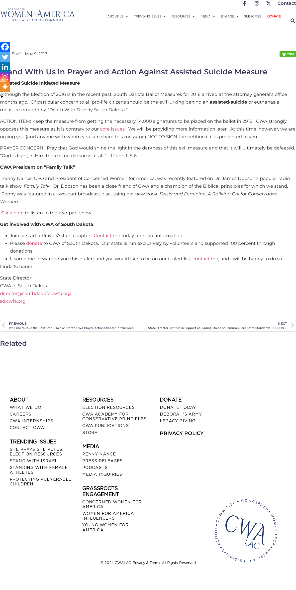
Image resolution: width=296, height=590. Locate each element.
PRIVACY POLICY (181, 433)
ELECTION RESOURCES (108, 407)
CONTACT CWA (27, 427)
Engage (229, 16)
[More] (5, 87)
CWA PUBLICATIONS (105, 425)
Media (208, 16)
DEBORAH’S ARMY (181, 414)
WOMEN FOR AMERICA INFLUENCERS (108, 516)
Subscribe (252, 16)
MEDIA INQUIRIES (102, 474)
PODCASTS (94, 467)
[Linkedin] (5, 67)
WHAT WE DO (25, 407)
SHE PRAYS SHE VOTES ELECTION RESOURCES (36, 451)
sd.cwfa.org (12, 301)
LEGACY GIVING (177, 421)
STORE (90, 432)
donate (34, 243)
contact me (205, 259)
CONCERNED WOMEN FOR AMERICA (112, 504)
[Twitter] (5, 57)
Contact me (107, 235)
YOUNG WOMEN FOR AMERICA (105, 527)
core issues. (113, 129)
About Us (117, 16)
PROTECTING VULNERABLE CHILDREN (41, 481)
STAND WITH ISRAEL (34, 460)
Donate (274, 16)
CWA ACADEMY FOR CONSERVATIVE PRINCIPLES (114, 416)
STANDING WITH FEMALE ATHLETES (39, 470)
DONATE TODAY (178, 407)
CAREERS (21, 414)
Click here (12, 213)
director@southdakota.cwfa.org (35, 293)
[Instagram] (5, 77)
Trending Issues (150, 16)
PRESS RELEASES (102, 460)
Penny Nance (99, 454)
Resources (183, 16)
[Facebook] (5, 47)
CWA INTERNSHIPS (31, 421)
